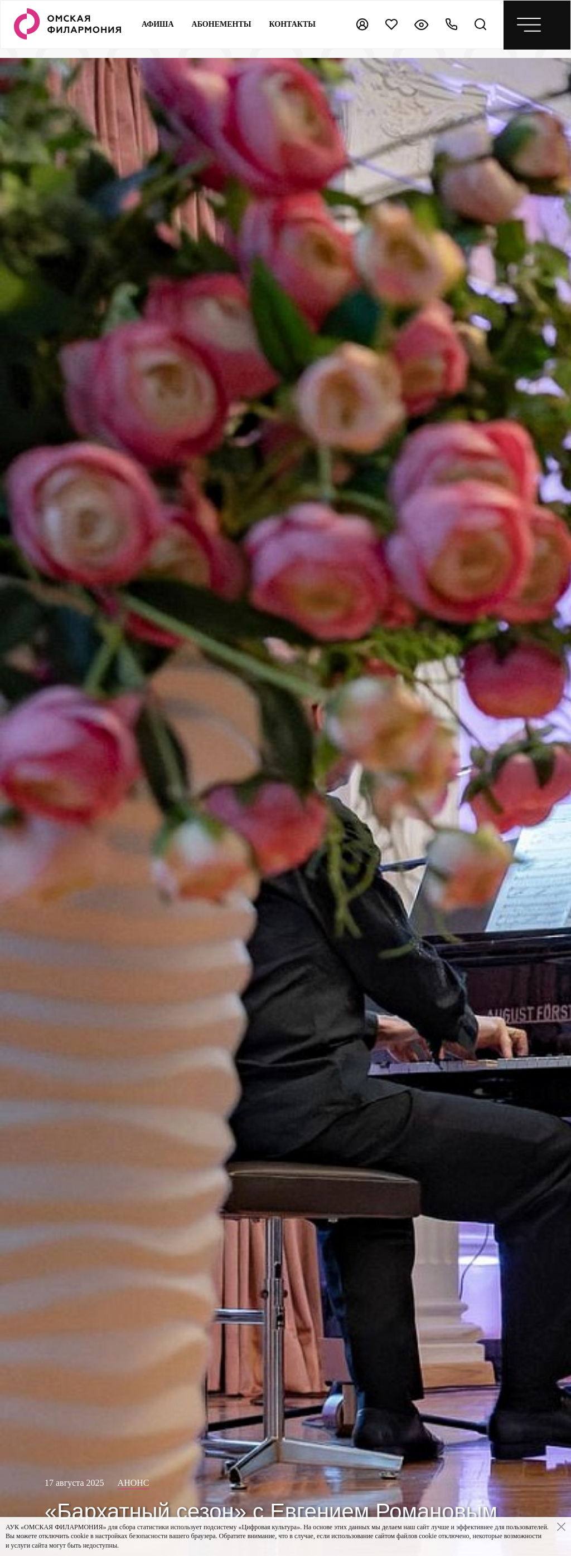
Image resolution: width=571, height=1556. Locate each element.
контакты (292, 24)
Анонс (133, 1483)
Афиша (158, 24)
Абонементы (221, 24)
